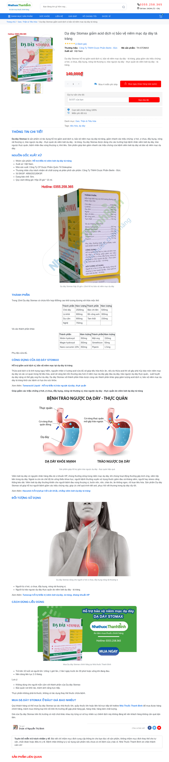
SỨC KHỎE (44, 16)
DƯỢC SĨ (106, 16)
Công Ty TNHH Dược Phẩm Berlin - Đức (98, 48)
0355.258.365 (151, 4)
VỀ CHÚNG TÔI (90, 16)
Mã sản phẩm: (128, 48)
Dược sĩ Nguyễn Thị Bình (31, 728)
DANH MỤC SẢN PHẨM (20, 16)
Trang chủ (11, 22)
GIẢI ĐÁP (72, 16)
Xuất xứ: (69, 51)
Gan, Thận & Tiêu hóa (27, 22)
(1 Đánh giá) (81, 44)
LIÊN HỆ (59, 16)
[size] (73, 84)
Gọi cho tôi (144, 100)
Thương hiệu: (71, 48)
